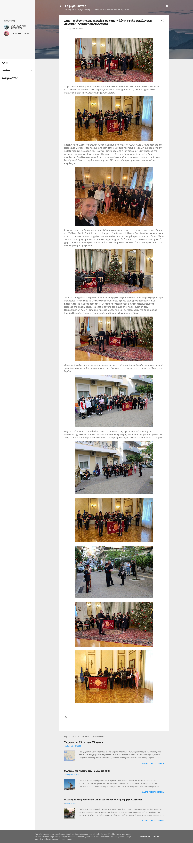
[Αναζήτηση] (167, 6)
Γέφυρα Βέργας (75, 6)
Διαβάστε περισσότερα (153, 763)
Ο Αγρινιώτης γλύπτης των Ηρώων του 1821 (87, 771)
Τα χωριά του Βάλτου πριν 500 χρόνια (83, 742)
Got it (156, 836)
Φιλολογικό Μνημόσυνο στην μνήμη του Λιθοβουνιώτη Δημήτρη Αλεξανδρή (103, 799)
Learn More (144, 836)
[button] (162, 21)
